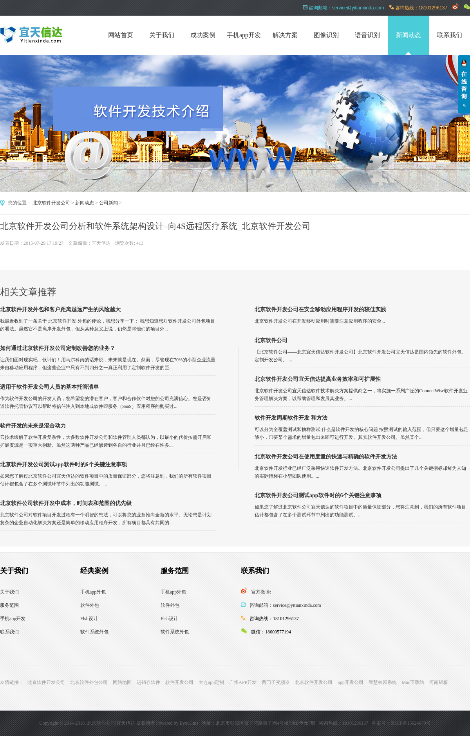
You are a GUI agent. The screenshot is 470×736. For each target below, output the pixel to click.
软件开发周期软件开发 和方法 (291, 418)
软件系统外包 (94, 632)
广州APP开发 (243, 682)
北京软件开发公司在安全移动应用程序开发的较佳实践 (320, 309)
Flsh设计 (89, 618)
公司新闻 (108, 203)
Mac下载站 (413, 682)
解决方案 (285, 35)
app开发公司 (350, 682)
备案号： (381, 723)
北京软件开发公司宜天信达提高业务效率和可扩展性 (318, 379)
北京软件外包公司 (89, 682)
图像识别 (326, 35)
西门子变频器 (276, 682)
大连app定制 (211, 682)
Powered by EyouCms (176, 723)
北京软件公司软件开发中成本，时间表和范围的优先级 (66, 503)
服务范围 (9, 605)
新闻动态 (408, 35)
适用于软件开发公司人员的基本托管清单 (49, 387)
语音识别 (367, 35)
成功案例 (202, 35)
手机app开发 (244, 35)
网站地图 (122, 682)
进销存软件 (148, 682)
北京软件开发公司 (51, 203)
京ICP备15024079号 (410, 723)
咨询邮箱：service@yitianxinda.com (285, 605)
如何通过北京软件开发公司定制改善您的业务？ (57, 348)
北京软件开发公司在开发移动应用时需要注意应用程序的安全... (320, 321)
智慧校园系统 (383, 682)
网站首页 (120, 35)
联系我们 (449, 35)
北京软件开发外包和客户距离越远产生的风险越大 (60, 309)
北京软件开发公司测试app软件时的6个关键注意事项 (63, 464)
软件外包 (89, 605)
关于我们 (161, 35)
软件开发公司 (179, 682)
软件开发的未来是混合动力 (33, 426)
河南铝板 (438, 682)
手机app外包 (93, 592)
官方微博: (261, 592)
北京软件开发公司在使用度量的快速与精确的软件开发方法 (326, 457)
